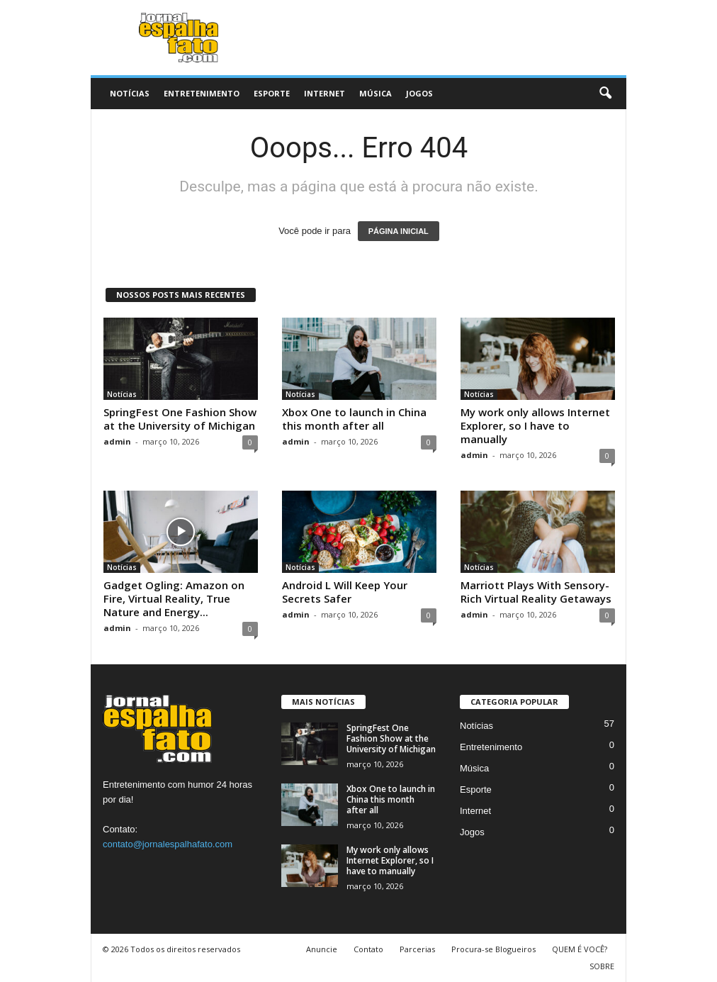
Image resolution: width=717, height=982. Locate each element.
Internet (324, 93)
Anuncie (321, 949)
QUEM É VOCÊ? (579, 949)
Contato (368, 949)
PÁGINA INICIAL (398, 231)
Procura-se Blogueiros (493, 949)
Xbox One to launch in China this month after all (354, 419)
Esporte (272, 93)
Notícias (129, 93)
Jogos (419, 93)
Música (375, 93)
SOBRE (601, 966)
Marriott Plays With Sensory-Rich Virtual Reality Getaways (536, 592)
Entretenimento (201, 93)
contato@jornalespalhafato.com (167, 844)
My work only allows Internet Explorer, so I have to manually (535, 425)
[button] (605, 93)
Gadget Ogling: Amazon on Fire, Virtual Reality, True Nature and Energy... (173, 598)
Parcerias (417, 949)
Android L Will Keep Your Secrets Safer (344, 592)
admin (117, 441)
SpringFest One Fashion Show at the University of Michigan (179, 419)
